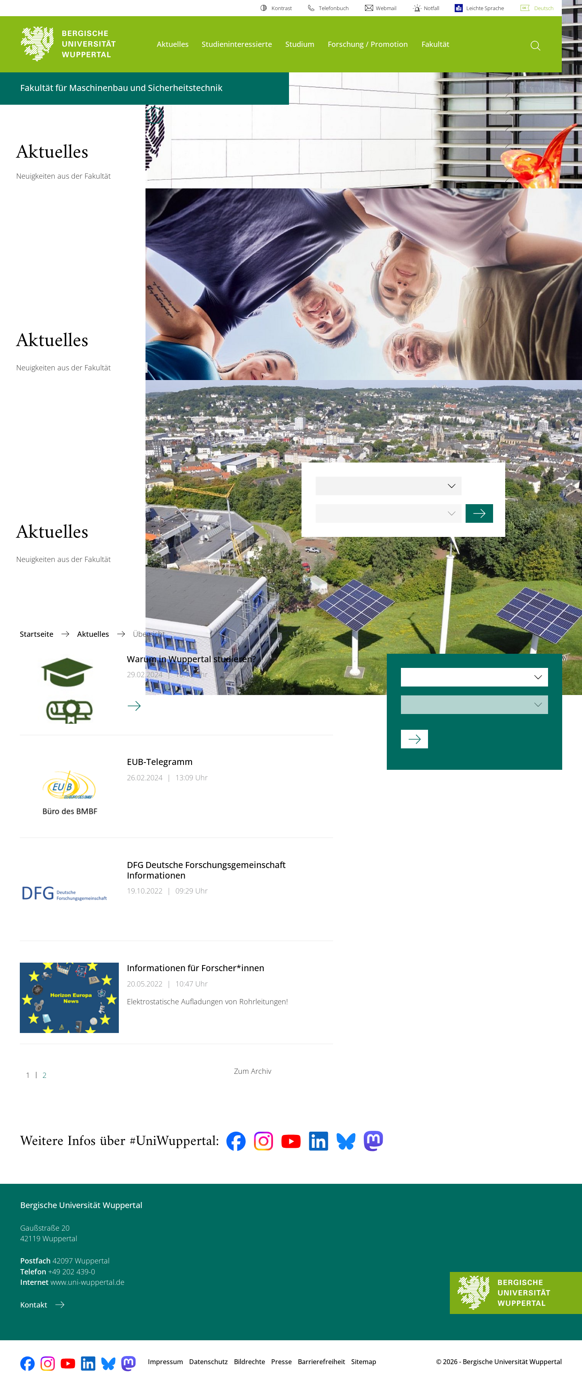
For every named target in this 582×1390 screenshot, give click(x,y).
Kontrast (282, 8)
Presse (281, 1361)
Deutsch (544, 8)
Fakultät (435, 44)
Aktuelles (173, 44)
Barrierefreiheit (321, 1361)
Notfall (431, 8)
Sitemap (363, 1361)
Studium (299, 44)
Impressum (165, 1361)
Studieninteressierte (237, 44)
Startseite (37, 634)
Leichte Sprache (485, 8)
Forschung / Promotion (368, 44)
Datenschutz (208, 1361)
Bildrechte (249, 1361)
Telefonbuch (334, 8)
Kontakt (34, 1305)
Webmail (386, 8)
